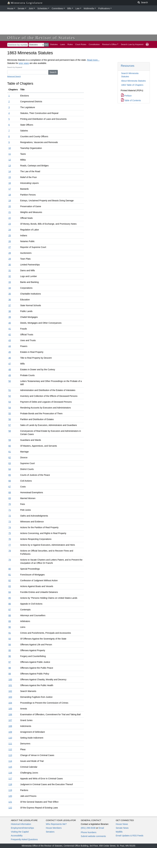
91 (9, 633)
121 (10, 802)
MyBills (119, 832)
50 (9, 381)
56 (9, 419)
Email (101, 828)
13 (9, 165)
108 (10, 726)
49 (9, 375)
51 (9, 390)
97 (9, 662)
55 (9, 413)
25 (9, 235)
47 (9, 363)
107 (10, 720)
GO (46, 44)
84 (9, 592)
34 (9, 288)
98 (9, 668)
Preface (126, 95)
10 (9, 148)
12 (9, 160)
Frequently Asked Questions (24, 839)
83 (9, 586)
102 (10, 691)
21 (9, 212)
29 (9, 259)
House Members (54, 828)
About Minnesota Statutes (133, 81)
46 (9, 358)
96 (9, 656)
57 (9, 425)
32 (9, 276)
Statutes (54, 44)
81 (9, 574)
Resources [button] (127, 65)
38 (9, 311)
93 (9, 638)
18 (9, 194)
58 (9, 431)
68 (9, 492)
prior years (24, 63)
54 (9, 407)
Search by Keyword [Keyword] (14, 67)
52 (9, 396)
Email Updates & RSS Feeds (129, 835)
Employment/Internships (22, 828)
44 (9, 346)
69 (9, 498)
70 (9, 504)
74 (9, 527)
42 (9, 334)
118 (10, 784)
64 (9, 469)
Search (53, 72)
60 (9, 446)
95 (9, 650)
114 (10, 761)
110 (10, 738)
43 (9, 340)
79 (9, 560)
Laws (62, 44)
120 (10, 796)
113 (10, 755)
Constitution (94, 44)
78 (9, 550)
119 (10, 790)
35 (9, 294)
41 (9, 328)
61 (9, 451)
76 (9, 539)
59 (9, 440)
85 (9, 598)
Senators (50, 832)
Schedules (42, 8)
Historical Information (21, 824)
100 (10, 679)
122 (10, 807)
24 (9, 229)
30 (9, 264)
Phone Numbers (88, 832)
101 (10, 685)
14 (9, 171)
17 (9, 189)
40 (9, 323)
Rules (70, 44)
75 (9, 533)
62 (9, 457)
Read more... (93, 60)
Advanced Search (14, 76)
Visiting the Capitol (20, 832)
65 (9, 475)
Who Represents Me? (56, 824)
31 (9, 270)
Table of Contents (131, 100)
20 (9, 206)
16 (9, 183)
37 (9, 305)
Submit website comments (93, 836)
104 (10, 703)
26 (9, 241)
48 (9, 369)
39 (9, 317)
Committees (57, 8)
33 (9, 282)
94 (9, 644)
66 (9, 481)
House (10, 8)
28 (9, 253)
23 (9, 224)
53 (9, 402)
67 (9, 486)
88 (9, 615)
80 (9, 569)
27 (9, 247)
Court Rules (80, 44)
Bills (69, 8)
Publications (104, 8)
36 (9, 299)
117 (10, 778)
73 (9, 521)
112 (10, 749)
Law (78, 8)
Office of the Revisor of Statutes (41, 37)
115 (10, 767)
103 (10, 697)
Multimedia (89, 8)
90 (9, 627)
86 (9, 604)
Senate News (122, 828)
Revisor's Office (109, 44)
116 (10, 772)
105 (10, 708)
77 (9, 545)
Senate (21, 8)
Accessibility (17, 835)
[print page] (147, 44)
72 (9, 516)
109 (10, 732)
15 (9, 177)
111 (10, 743)
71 (9, 510)
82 (9, 580)
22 (9, 218)
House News (122, 824)
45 (9, 352)
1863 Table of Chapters (132, 85)
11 (9, 154)
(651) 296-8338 (88, 828)
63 (9, 463)
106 (10, 714)
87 (9, 609)
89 (9, 621)
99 (9, 673)
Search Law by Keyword (132, 44)
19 (9, 200)
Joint (31, 8)
